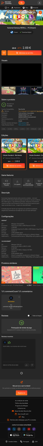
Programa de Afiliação (21, 406)
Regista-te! (21, 393)
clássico (22, 128)
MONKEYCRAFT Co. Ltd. (25, 115)
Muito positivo (23, 123)
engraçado (33, 128)
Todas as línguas (34, 315)
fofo (28, 128)
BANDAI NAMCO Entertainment (27, 117)
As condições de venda (21, 400)
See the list (22, 109)
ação (39, 128)
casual (4, 128)
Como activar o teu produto (26, 113)
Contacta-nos (21, 408)
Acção (20, 121)
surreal (16, 128)
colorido (10, 128)
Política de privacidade (21, 403)
